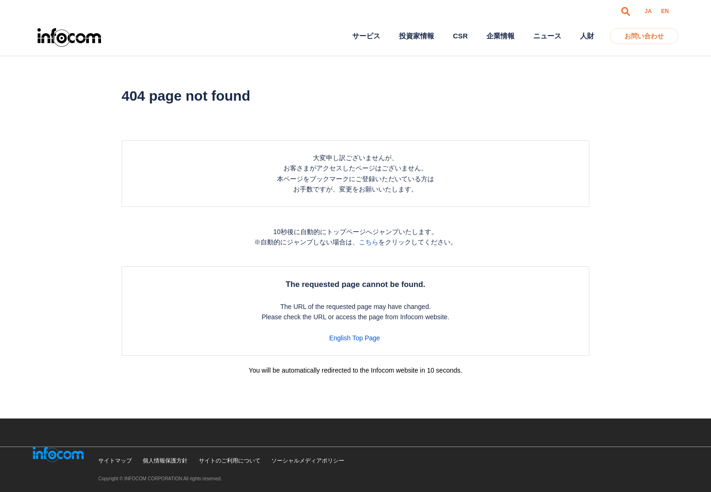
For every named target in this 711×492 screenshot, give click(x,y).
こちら (368, 242)
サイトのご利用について (230, 460)
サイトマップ (115, 460)
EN (665, 11)
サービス (366, 36)
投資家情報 (416, 36)
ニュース (547, 36)
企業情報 (500, 36)
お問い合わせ (644, 36)
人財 (587, 36)
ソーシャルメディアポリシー (307, 460)
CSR (460, 36)
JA (648, 11)
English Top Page (355, 338)
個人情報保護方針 (165, 460)
